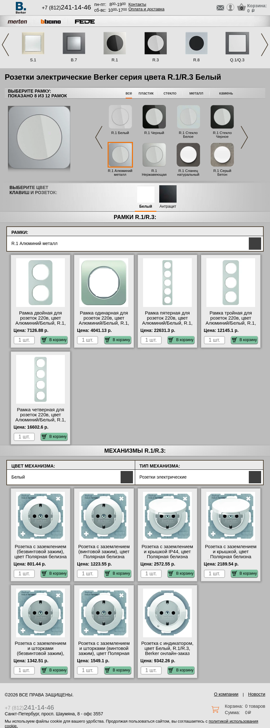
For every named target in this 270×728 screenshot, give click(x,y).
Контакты (137, 4)
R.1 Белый (120, 133)
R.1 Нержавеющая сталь (154, 174)
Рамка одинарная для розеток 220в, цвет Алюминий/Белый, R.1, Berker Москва (104, 320)
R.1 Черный (154, 133)
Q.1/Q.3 (237, 60)
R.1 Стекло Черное (222, 134)
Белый (145, 206)
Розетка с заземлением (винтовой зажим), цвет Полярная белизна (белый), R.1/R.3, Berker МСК (104, 556)
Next (264, 44)
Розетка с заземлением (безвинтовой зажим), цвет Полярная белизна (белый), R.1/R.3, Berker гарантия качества (40, 556)
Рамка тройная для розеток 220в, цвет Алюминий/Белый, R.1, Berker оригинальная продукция (230, 323)
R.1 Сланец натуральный (188, 172)
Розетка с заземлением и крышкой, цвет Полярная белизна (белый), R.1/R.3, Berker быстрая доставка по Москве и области (230, 559)
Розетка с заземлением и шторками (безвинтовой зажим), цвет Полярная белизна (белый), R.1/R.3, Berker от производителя (40, 656)
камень (226, 93)
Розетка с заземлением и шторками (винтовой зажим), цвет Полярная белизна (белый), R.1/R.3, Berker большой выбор (104, 656)
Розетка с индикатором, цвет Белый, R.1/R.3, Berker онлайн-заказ (167, 648)
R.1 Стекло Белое (188, 134)
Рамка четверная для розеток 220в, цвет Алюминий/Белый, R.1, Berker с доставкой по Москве (40, 419)
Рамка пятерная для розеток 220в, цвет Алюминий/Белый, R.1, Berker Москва (167, 320)
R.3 (155, 60)
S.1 (33, 60)
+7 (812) (66, 7)
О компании (226, 694)
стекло (170, 93)
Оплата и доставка (147, 9)
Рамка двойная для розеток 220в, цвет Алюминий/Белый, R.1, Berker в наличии (40, 320)
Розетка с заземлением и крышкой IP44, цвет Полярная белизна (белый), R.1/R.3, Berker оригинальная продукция (167, 559)
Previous (5, 44)
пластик (146, 93)
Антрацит (168, 206)
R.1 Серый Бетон (222, 172)
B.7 (74, 60)
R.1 (114, 60)
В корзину (54, 339)
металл (196, 93)
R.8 (196, 60)
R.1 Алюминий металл (120, 172)
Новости (256, 694)
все (129, 93)
